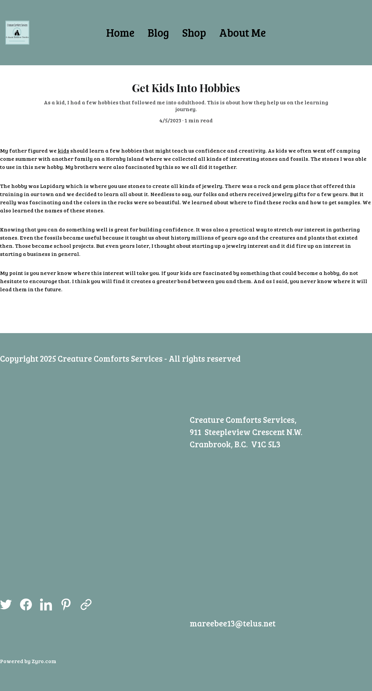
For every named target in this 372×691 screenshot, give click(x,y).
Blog (158, 32)
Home (120, 32)
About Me (242, 32)
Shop (194, 32)
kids (63, 151)
